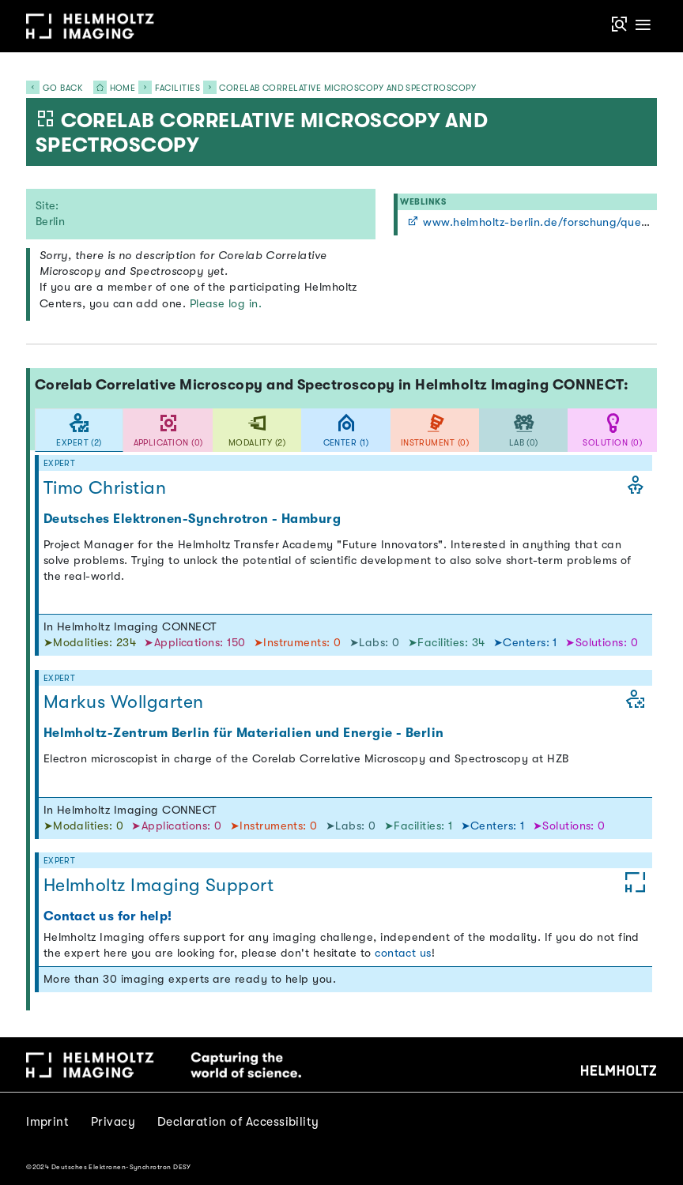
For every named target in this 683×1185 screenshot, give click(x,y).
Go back (54, 88)
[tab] (79, 430)
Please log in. (226, 303)
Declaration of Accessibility (238, 1122)
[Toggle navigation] (642, 26)
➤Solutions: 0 (601, 642)
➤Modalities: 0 (85, 826)
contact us (403, 953)
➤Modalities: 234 (91, 642)
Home (110, 88)
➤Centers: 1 (527, 642)
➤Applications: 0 (178, 826)
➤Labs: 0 (376, 642)
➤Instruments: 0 (299, 642)
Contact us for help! (107, 916)
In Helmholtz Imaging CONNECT (130, 627)
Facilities (178, 88)
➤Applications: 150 (196, 642)
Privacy (113, 1122)
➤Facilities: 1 (420, 826)
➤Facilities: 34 (448, 642)
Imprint (47, 1122)
